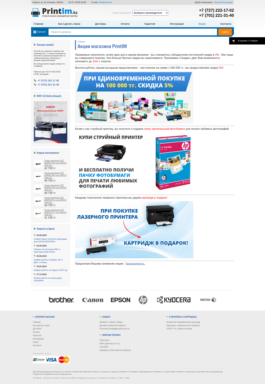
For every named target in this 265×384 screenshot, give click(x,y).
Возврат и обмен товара (111, 322)
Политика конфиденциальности (114, 328)
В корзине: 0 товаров (248, 41)
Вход (216, 2)
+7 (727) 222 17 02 (48, 80)
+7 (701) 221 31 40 (48, 84)
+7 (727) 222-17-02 (216, 10)
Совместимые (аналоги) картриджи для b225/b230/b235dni (50, 240)
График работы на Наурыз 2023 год (50, 270)
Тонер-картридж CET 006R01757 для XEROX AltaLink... (55, 212)
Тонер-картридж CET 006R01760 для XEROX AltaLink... (55, 175)
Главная (38, 23)
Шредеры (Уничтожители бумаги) (115, 350)
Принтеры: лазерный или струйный (183, 325)
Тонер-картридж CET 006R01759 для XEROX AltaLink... (55, 187)
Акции (202, 23)
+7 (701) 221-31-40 (216, 15)
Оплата (125, 23)
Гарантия (149, 23)
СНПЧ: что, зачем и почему (179, 328)
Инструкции (177, 23)
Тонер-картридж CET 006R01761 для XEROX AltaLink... (55, 200)
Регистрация (227, 2)
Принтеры (104, 340)
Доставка (100, 23)
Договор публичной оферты (113, 325)
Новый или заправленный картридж (183, 322)
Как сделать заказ (69, 23)
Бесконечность (135, 263)
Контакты (225, 23)
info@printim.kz (105, 2)
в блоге (51, 229)
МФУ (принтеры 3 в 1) (110, 343)
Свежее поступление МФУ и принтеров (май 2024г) (47, 250)
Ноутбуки (104, 347)
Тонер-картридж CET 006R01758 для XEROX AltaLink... (55, 163)
